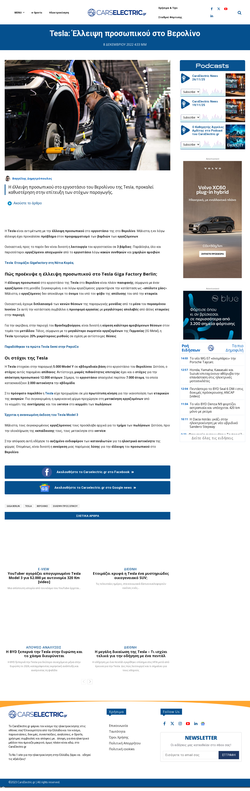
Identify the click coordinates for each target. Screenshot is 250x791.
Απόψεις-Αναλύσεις (43, 647)
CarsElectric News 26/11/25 (205, 77)
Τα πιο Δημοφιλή (234, 348)
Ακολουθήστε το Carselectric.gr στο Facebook (87, 472)
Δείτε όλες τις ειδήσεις (212, 438)
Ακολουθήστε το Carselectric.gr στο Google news (87, 488)
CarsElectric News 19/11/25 (205, 103)
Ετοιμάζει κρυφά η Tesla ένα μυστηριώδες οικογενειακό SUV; (131, 575)
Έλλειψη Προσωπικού (65, 505)
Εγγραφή (229, 755)
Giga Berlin (13, 505)
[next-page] (90, 681)
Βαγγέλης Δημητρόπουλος (32, 178)
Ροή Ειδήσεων (191, 348)
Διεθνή (130, 569)
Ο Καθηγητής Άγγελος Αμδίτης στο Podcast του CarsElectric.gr (208, 130)
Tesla (28, 505)
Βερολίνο (42, 505)
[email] (191, 755)
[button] (239, 12)
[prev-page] (83, 681)
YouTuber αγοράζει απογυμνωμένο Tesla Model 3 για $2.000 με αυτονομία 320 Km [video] (44, 577)
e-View (43, 569)
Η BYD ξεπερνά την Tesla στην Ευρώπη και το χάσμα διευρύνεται (44, 653)
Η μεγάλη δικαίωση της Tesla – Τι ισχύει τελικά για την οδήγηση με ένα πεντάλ (131, 653)
